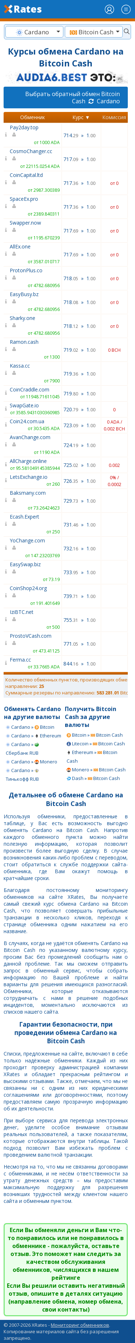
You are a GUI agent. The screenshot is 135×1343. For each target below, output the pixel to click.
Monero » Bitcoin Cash (96, 769)
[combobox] (34, 32)
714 (70, 135)
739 (70, 596)
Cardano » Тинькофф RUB (22, 774)
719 (70, 349)
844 (70, 663)
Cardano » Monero (31, 761)
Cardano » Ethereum (33, 735)
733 (70, 572)
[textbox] (34, 32)
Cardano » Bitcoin (30, 727)
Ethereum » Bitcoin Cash (92, 756)
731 (70, 524)
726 (70, 480)
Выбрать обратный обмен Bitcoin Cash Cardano (72, 97)
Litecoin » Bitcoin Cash (96, 743)
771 (70, 643)
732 (70, 548)
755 (70, 619)
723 (70, 425)
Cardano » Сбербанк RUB (22, 748)
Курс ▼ (81, 117)
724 (70, 445)
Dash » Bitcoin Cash (93, 778)
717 (70, 159)
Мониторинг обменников (80, 1325)
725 (70, 465)
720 (70, 409)
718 (70, 278)
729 (70, 500)
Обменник (32, 117)
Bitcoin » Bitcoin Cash (95, 735)
